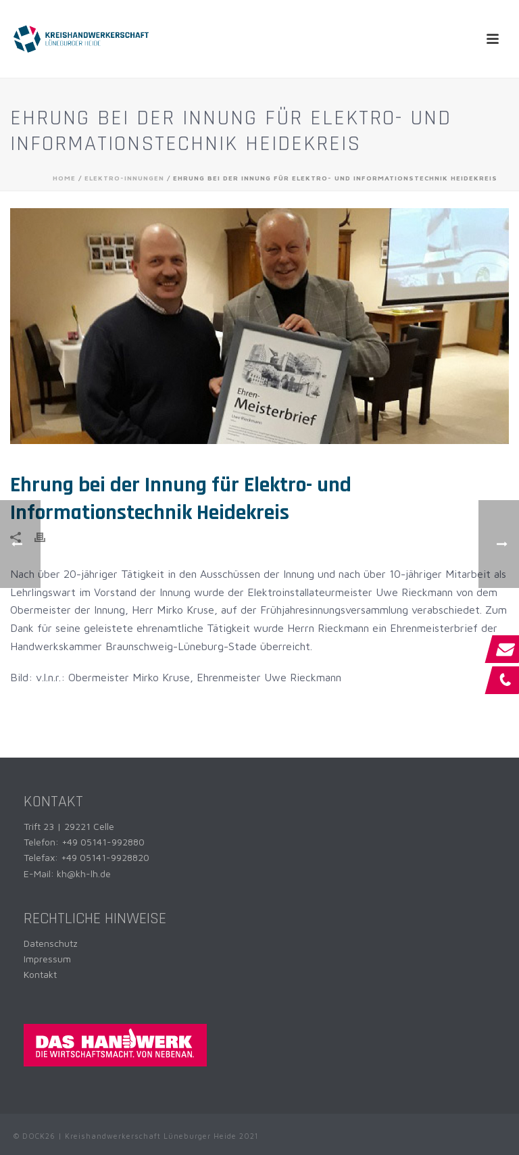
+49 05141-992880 (103, 841)
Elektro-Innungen (124, 178)
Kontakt (40, 974)
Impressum (47, 958)
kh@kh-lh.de (84, 873)
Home (64, 178)
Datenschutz (51, 943)
